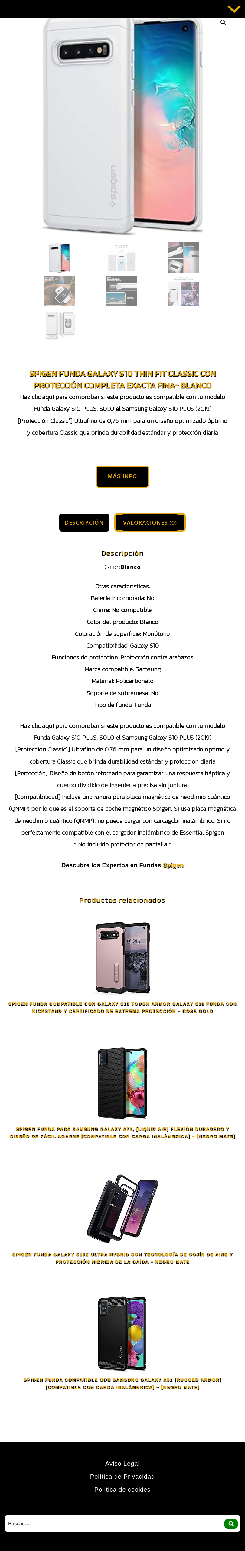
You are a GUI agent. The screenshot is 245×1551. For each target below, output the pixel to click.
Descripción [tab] (84, 522)
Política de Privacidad (122, 1476)
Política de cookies (122, 1489)
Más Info (122, 476)
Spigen (173, 865)
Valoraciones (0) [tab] (150, 522)
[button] (223, 22)
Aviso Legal (122, 1463)
